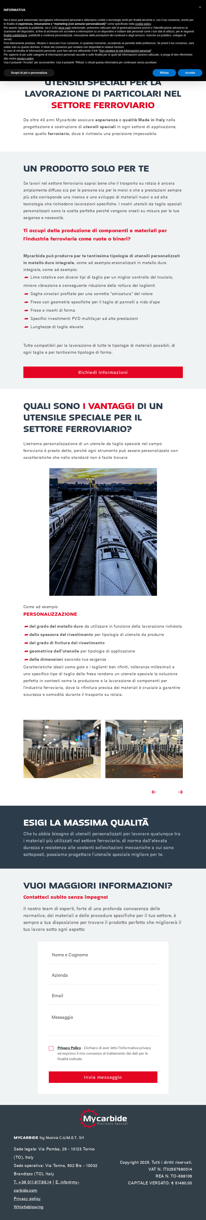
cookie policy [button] (143, 23)
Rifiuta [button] (164, 72)
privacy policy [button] (25, 58)
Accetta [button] (190, 72)
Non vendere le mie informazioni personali (125, 50)
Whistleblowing (29, 1206)
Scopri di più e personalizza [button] (29, 72)
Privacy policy (27, 1198)
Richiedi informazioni (103, 372)
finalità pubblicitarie (15, 35)
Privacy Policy (69, 1047)
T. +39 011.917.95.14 (33, 1182)
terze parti (64, 27)
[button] (200, 7)
